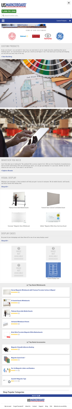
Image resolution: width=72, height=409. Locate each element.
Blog (46, 406)
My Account (8, 406)
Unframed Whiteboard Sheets (20, 321)
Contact (34, 406)
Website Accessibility (60, 406)
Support (41, 406)
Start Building (6, 56)
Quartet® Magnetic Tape (18, 379)
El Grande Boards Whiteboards (20, 300)
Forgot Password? (18, 406)
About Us (27, 406)
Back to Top (36, 395)
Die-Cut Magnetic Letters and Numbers (23, 368)
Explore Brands (7, 170)
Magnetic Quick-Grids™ (18, 358)
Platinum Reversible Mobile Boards (22, 311)
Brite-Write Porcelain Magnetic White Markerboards (27, 332)
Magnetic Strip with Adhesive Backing (22, 347)
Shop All (4, 186)
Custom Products (62, 20)
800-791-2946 (9, 11)
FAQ (51, 406)
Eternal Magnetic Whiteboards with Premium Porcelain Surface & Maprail (33, 290)
